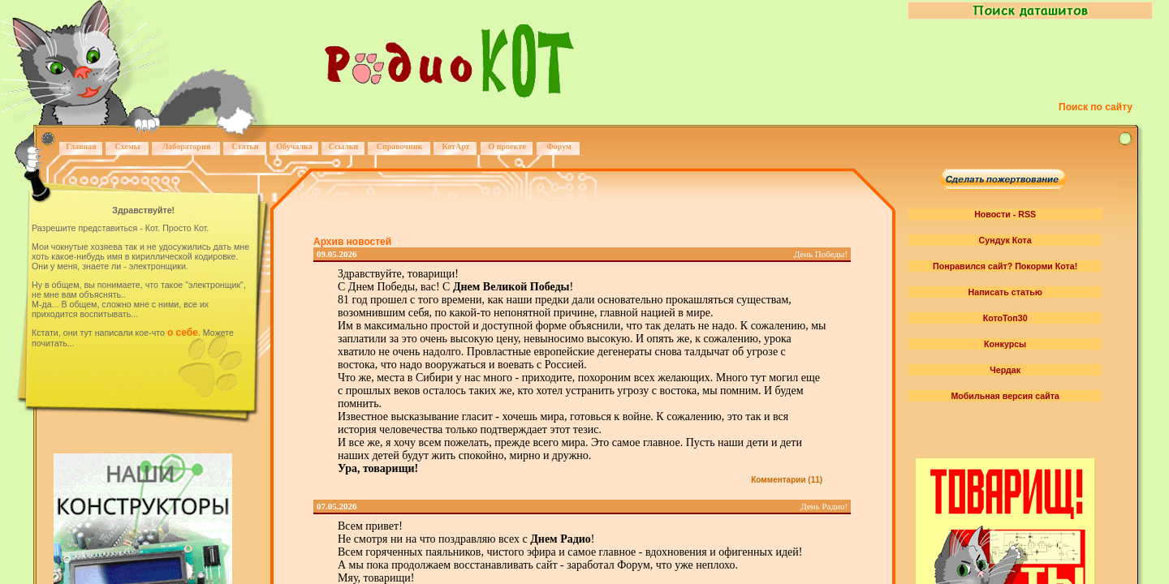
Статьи (245, 146)
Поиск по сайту (1095, 107)
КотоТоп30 (1005, 318)
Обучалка (294, 146)
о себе (182, 332)
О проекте (506, 146)
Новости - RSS (1005, 214)
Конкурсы (1005, 344)
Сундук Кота (1005, 240)
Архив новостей (352, 241)
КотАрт (455, 146)
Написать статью (1005, 292)
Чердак (1005, 370)
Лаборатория (186, 146)
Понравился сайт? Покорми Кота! (1005, 266)
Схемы (127, 146)
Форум (559, 146)
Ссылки (344, 146)
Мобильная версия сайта (1005, 396)
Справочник (400, 146)
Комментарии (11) (786, 479)
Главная (81, 146)
